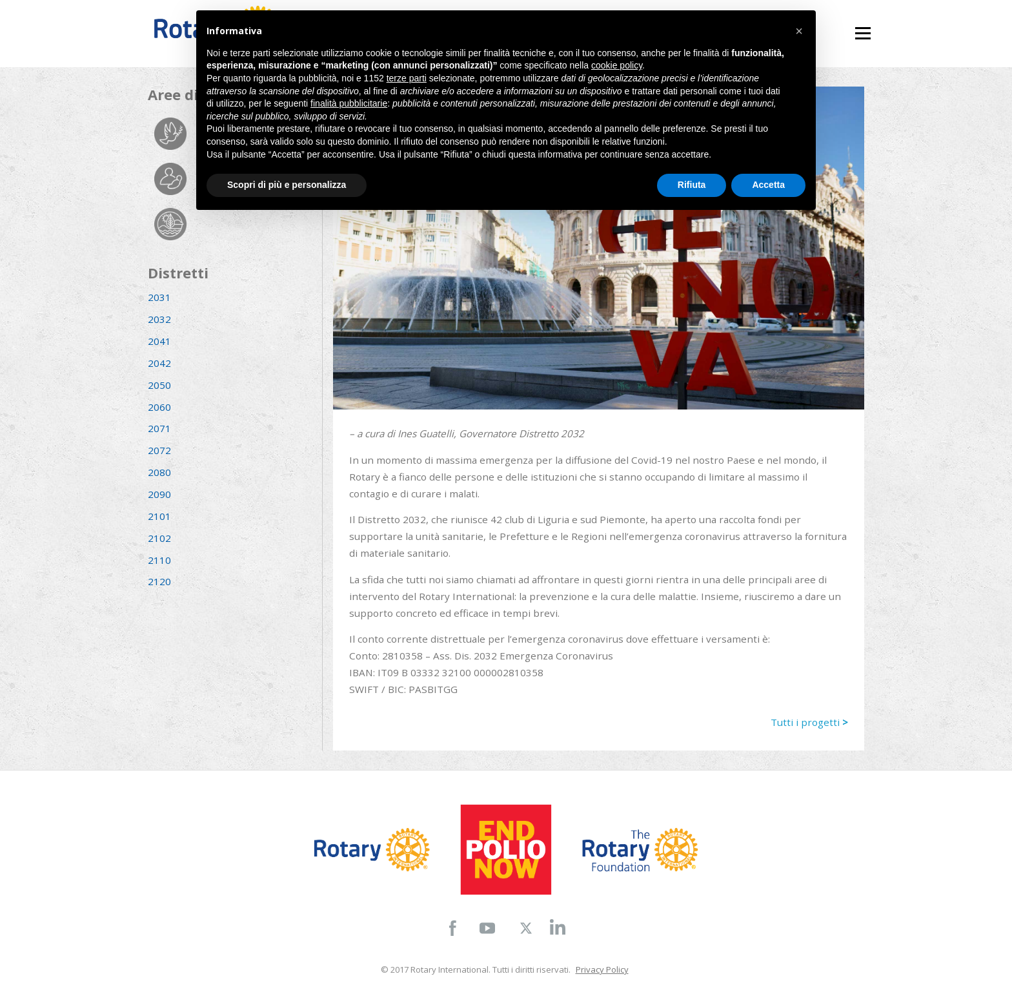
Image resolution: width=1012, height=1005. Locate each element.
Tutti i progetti (809, 722)
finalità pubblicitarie (348, 103)
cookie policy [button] (616, 65)
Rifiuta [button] (692, 185)
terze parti (407, 78)
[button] (799, 31)
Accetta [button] (768, 185)
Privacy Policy (602, 969)
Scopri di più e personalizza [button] (286, 185)
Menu (862, 27)
